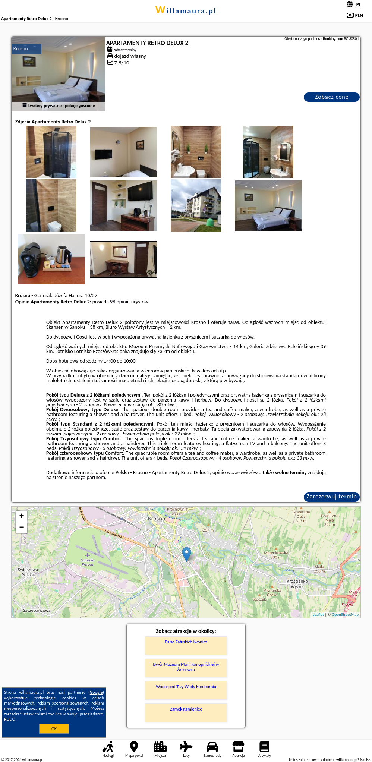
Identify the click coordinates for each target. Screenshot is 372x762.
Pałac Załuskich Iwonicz (186, 642)
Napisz (365, 759)
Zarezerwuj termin (331, 496)
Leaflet (318, 614)
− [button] (21, 527)
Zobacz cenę (332, 96)
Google (96, 692)
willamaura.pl (186, 10)
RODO (9, 719)
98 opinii (119, 302)
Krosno (20, 48)
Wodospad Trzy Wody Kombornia (186, 686)
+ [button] (21, 516)
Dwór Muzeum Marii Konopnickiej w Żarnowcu (186, 667)
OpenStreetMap (345, 614)
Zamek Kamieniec (186, 709)
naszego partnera (87, 477)
